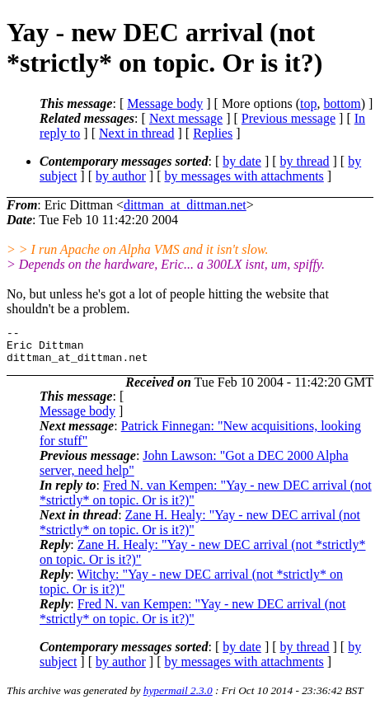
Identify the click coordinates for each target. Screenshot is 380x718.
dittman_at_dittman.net (185, 205)
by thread (305, 161)
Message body (165, 103)
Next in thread (137, 133)
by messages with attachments (244, 176)
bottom (341, 103)
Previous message (288, 118)
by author (121, 176)
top (308, 103)
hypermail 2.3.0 (178, 698)
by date (242, 161)
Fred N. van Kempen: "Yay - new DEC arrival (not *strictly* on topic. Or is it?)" (193, 618)
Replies (212, 133)
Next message (186, 118)
